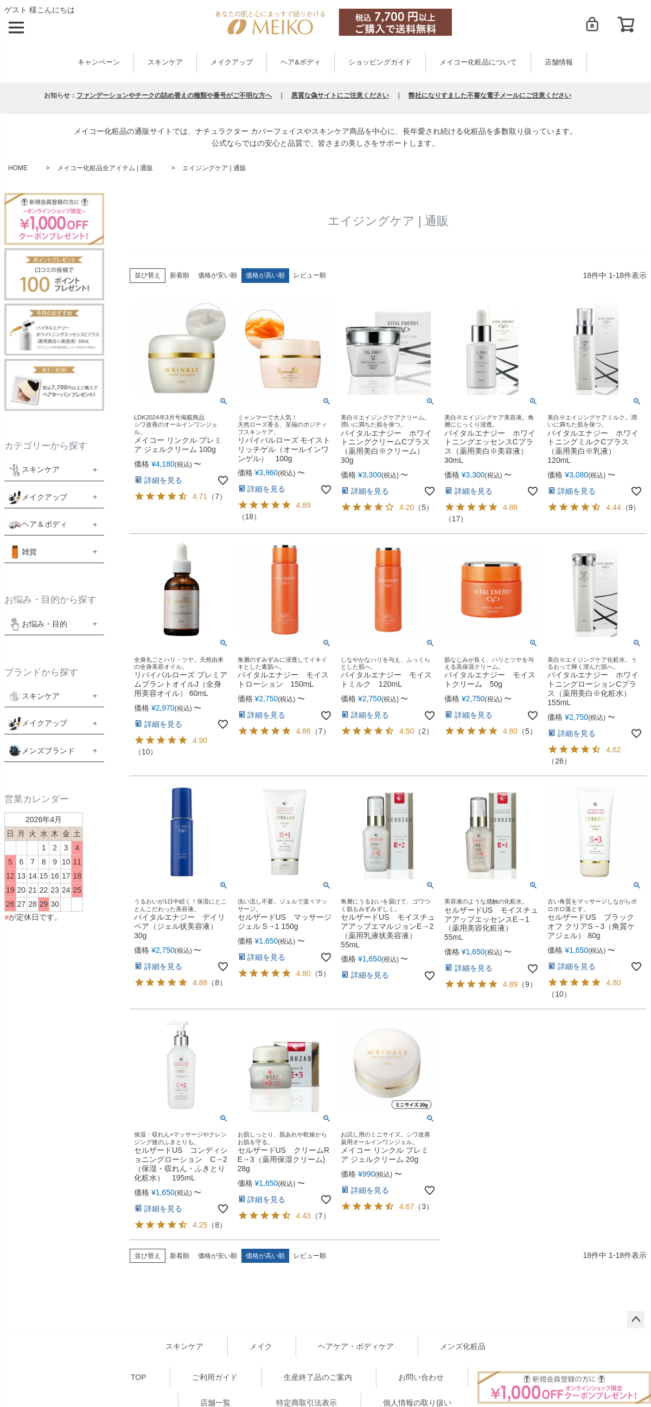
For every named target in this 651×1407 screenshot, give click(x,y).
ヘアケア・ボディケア (356, 1346)
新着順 (179, 275)
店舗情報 (559, 62)
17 (456, 518)
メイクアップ (231, 62)
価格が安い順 (217, 275)
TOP (138, 1377)
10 (146, 751)
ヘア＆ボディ (44, 524)
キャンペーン (99, 62)
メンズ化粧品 (463, 1346)
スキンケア (165, 62)
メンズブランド (48, 750)
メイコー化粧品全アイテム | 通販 (105, 168)
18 (249, 516)
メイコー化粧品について (478, 62)
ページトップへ (635, 1319)
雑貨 (29, 551)
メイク (261, 1346)
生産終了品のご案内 (318, 1377)
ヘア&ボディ (300, 62)
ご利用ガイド (215, 1377)
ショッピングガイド (380, 62)
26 (559, 761)
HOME (18, 168)
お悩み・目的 (37, 624)
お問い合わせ (421, 1377)
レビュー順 (309, 275)
